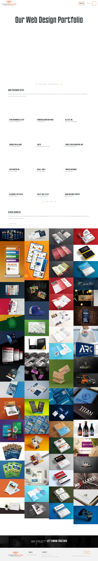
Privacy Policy (87, 557)
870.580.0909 (32, 554)
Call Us (78, 3)
